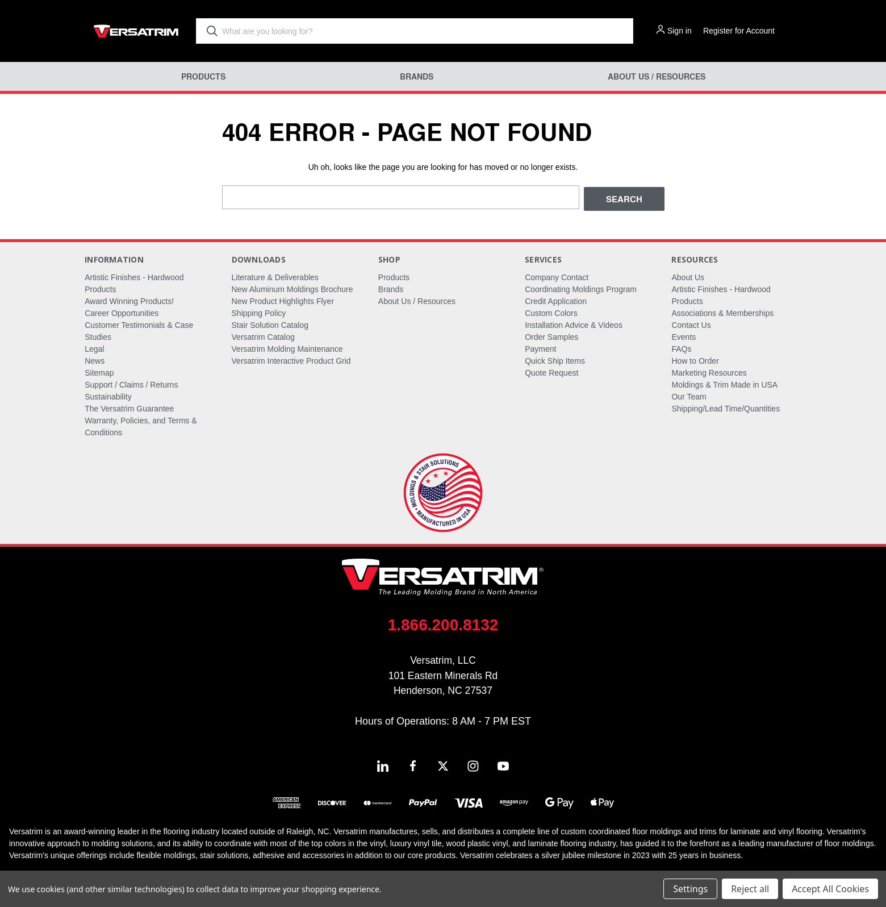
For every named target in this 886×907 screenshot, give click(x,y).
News (95, 359)
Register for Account (739, 30)
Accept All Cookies (830, 889)
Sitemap (99, 371)
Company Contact (556, 275)
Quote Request (551, 371)
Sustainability (108, 395)
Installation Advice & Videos (573, 323)
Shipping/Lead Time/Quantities (725, 406)
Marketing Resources (708, 371)
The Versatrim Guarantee (129, 406)
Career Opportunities (121, 311)
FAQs (681, 347)
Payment (540, 347)
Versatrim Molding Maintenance (287, 347)
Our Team (688, 395)
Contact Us (691, 323)
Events (683, 335)
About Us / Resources (656, 76)
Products (203, 76)
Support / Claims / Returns (131, 383)
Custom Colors (551, 311)
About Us (687, 275)
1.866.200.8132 (443, 623)
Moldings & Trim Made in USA (724, 383)
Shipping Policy (259, 311)
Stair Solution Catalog (270, 323)
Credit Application (556, 299)
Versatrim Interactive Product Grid (291, 359)
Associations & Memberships (722, 311)
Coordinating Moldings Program (581, 287)
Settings (690, 889)
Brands (416, 76)
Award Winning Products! (129, 299)
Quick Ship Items (555, 359)
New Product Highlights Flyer (283, 299)
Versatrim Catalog (263, 335)
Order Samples (551, 335)
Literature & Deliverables (275, 275)
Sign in (679, 30)
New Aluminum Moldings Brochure (292, 287)
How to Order (694, 359)
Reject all (750, 889)
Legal (94, 347)
